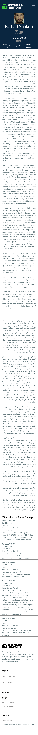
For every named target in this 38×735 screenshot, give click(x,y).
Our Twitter (7, 682)
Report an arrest (9, 676)
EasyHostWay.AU (8, 706)
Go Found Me (7, 721)
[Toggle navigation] (33, 6)
